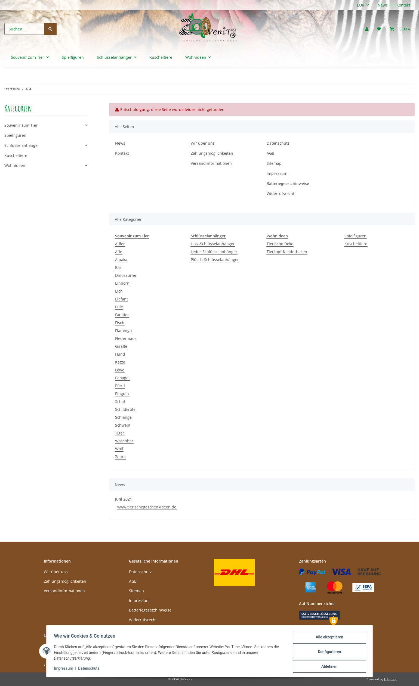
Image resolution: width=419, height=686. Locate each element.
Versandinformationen (211, 163)
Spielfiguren (355, 235)
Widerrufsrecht (280, 193)
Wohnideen (14, 165)
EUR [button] (360, 5)
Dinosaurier (126, 275)
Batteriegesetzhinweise (288, 183)
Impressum (277, 173)
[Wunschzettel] (379, 29)
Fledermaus (126, 338)
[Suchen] (24, 29)
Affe (118, 251)
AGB (270, 153)
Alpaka (121, 259)
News (383, 5)
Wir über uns (203, 143)
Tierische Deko (280, 243)
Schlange (123, 417)
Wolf (119, 448)
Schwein (122, 425)
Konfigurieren (328, 652)
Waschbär (124, 440)
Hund (120, 354)
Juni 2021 (123, 499)
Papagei (122, 377)
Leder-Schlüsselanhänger (214, 251)
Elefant (121, 299)
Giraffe (121, 346)
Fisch (119, 322)
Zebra (120, 456)
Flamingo (123, 330)
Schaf (120, 401)
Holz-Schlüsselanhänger (213, 243)
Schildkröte (125, 409)
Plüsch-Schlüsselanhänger (215, 259)
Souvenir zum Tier (21, 125)
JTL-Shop (390, 679)
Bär (118, 267)
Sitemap (274, 163)
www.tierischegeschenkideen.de (146, 507)
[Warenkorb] (400, 29)
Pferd (120, 385)
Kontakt (403, 5)
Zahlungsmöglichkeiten (212, 153)
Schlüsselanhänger (21, 145)
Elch (119, 291)
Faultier (122, 314)
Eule (119, 306)
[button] (367, 29)
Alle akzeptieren (328, 638)
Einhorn (122, 283)
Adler (120, 243)
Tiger (119, 433)
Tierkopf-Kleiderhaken (287, 251)
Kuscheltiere (355, 243)
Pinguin (122, 393)
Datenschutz (278, 143)
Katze (120, 362)
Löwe (119, 370)
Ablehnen (328, 667)
